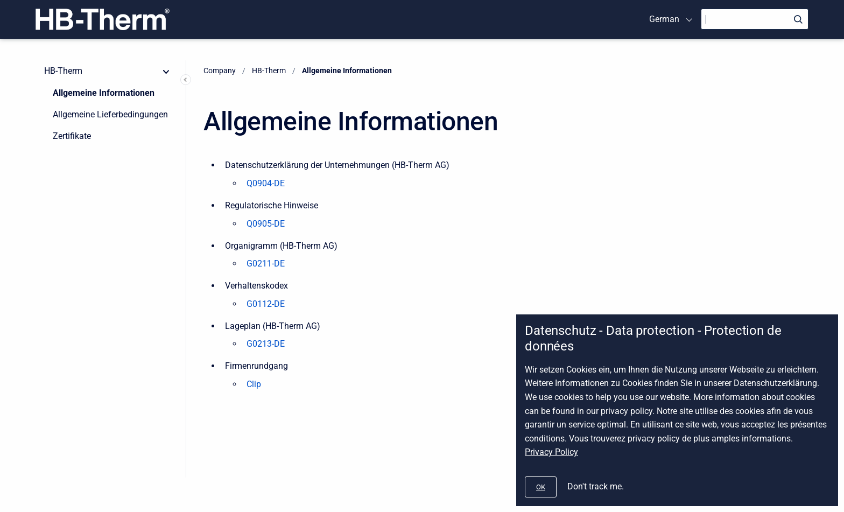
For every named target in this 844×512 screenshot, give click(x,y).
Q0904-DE (266, 183)
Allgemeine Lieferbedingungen (110, 114)
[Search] (754, 19)
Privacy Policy (551, 452)
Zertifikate (72, 136)
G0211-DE (266, 263)
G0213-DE (266, 344)
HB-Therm (63, 71)
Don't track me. (595, 486)
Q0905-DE (266, 224)
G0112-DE (266, 304)
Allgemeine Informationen (103, 93)
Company (219, 70)
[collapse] (166, 71)
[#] (541, 486)
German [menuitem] (664, 19)
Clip (254, 384)
